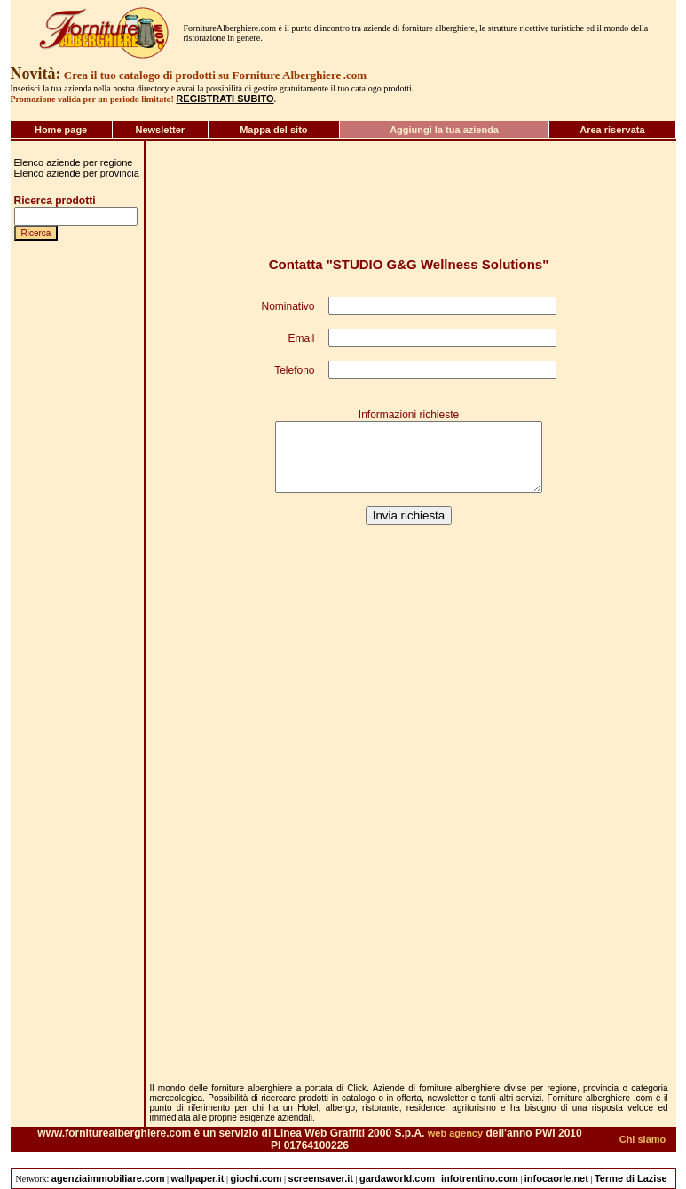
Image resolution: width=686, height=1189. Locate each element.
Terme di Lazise (631, 1178)
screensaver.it (320, 1178)
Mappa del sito (273, 129)
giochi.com (256, 1178)
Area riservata (612, 129)
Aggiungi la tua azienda (444, 129)
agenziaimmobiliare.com (108, 1178)
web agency (455, 1133)
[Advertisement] (67, 942)
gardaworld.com (397, 1178)
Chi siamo (642, 1139)
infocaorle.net (556, 1178)
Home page (61, 129)
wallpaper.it (198, 1178)
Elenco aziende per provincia (76, 173)
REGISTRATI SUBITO (224, 98)
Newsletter (160, 129)
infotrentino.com (479, 1178)
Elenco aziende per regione (73, 162)
